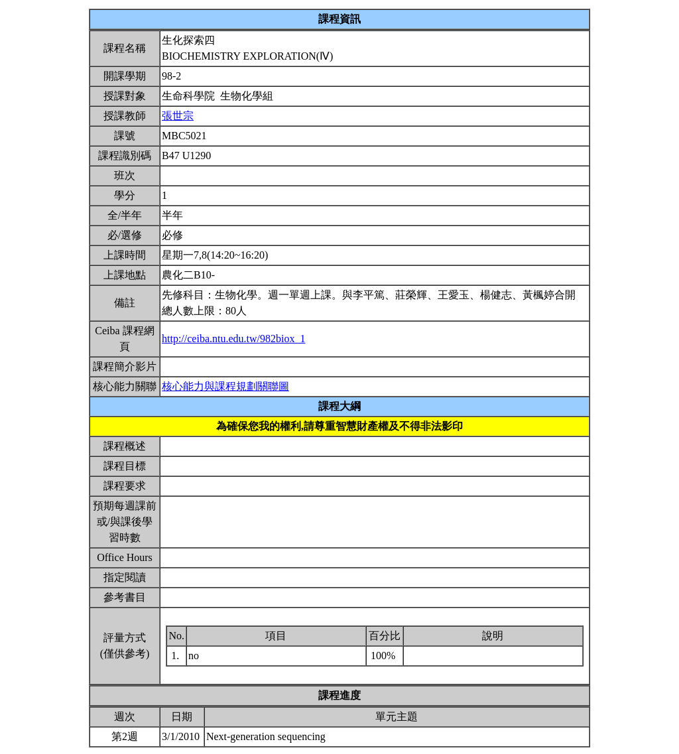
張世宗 (178, 115)
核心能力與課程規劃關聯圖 (225, 386)
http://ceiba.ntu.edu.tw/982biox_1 (233, 338)
